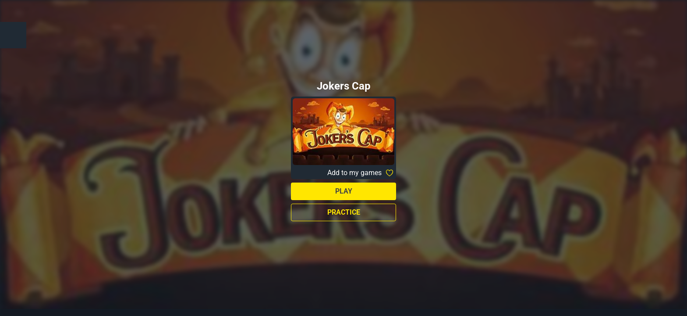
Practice (343, 212)
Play (343, 191)
